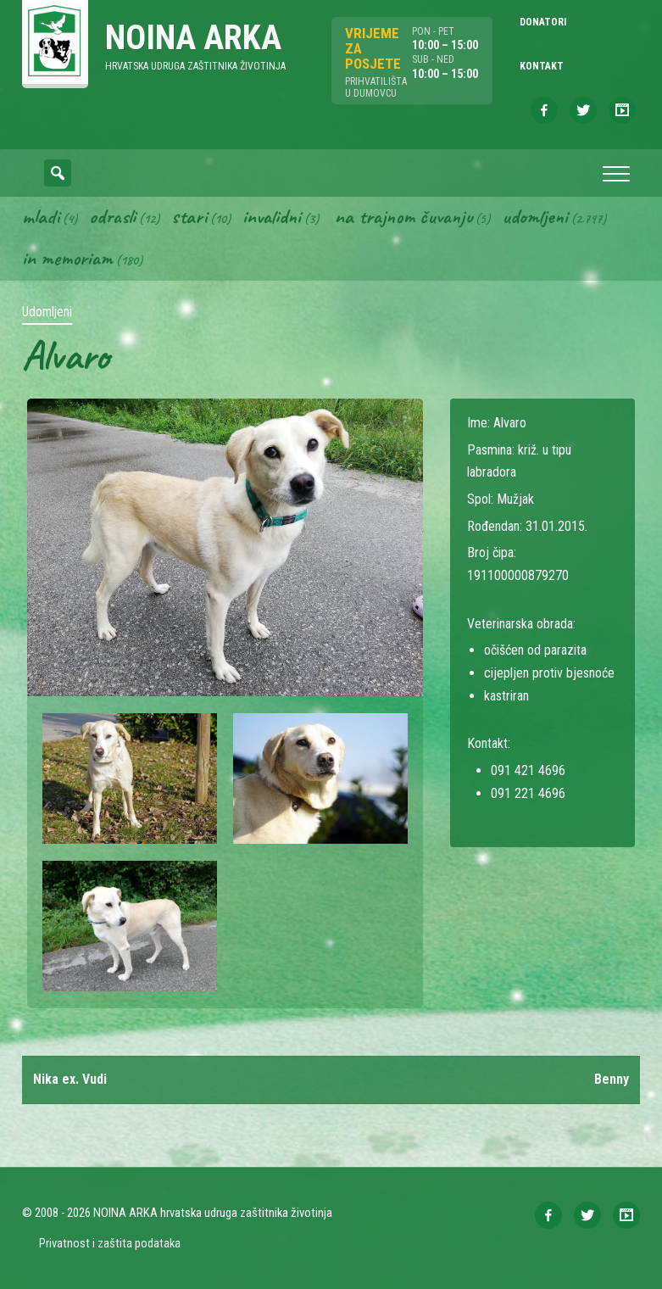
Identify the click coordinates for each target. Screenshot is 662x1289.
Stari (189, 216)
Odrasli (112, 216)
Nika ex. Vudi (70, 1079)
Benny (611, 1079)
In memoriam (67, 258)
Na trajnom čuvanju (403, 216)
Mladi (40, 216)
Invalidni (271, 216)
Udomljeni (535, 216)
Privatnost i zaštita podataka (110, 1244)
